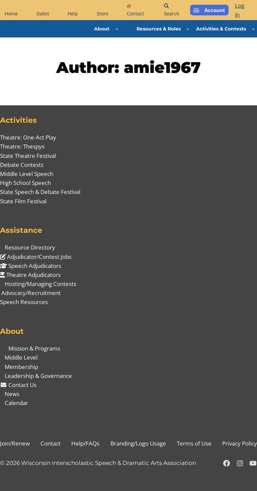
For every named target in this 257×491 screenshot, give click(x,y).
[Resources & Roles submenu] (187, 28)
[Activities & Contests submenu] (253, 28)
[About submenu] (116, 28)
